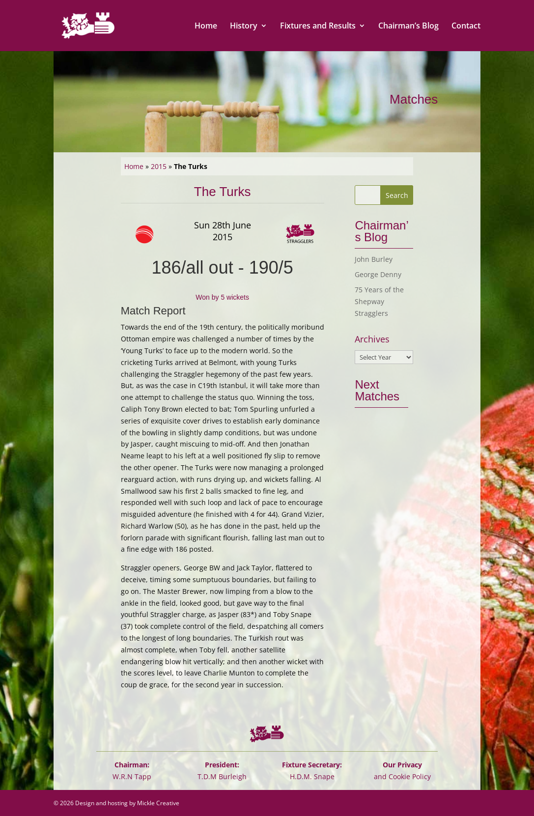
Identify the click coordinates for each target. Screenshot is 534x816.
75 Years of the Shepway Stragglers (379, 301)
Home (206, 26)
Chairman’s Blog (408, 26)
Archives (372, 339)
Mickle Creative (158, 803)
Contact (465, 26)
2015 (159, 166)
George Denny (378, 274)
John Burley (374, 259)
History (243, 26)
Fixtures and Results (318, 26)
